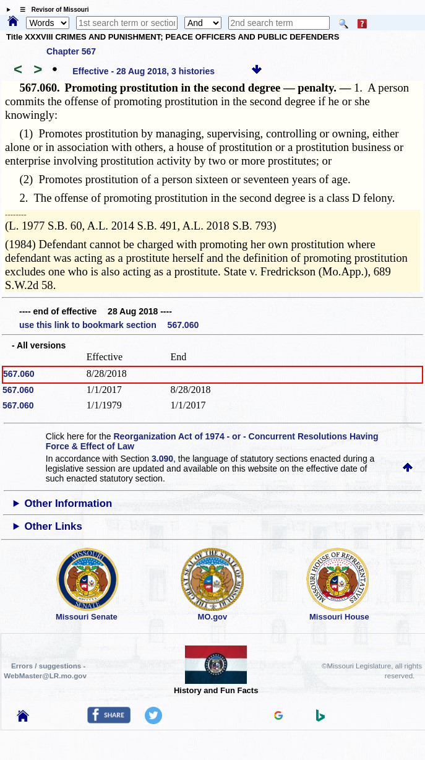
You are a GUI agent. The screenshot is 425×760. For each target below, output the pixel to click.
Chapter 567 (71, 51)
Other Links (53, 526)
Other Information (68, 503)
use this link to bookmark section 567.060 (109, 325)
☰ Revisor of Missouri (51, 9)
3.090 (162, 459)
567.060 (19, 374)
